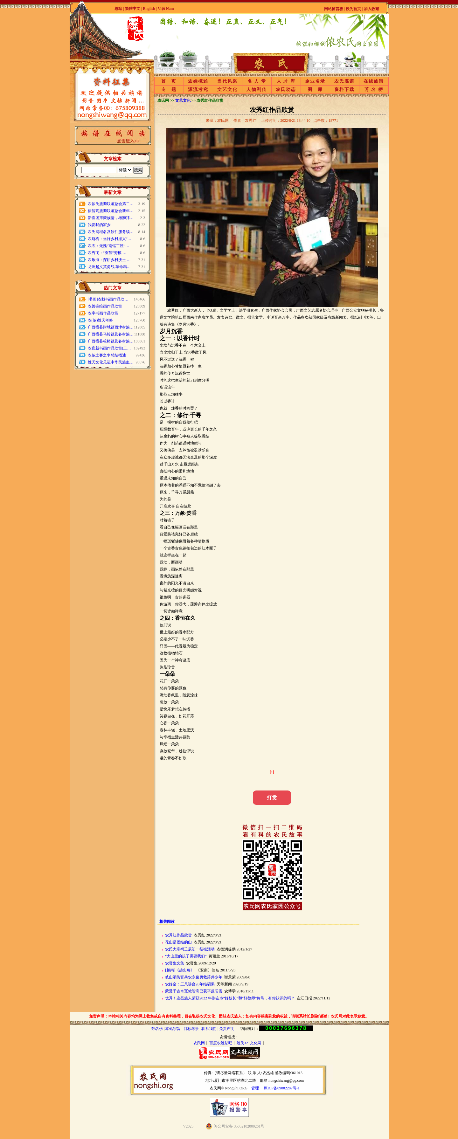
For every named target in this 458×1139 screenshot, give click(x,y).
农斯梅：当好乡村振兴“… (109, 239)
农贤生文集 (174, 963)
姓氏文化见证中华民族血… (111, 362)
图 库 (315, 89)
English (149, 8)
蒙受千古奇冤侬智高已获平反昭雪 (193, 991)
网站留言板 (333, 9)
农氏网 (199, 1043)
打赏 (272, 797)
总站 (118, 8)
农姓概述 (198, 81)
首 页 (169, 81)
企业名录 (315, 81)
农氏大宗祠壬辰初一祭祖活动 (190, 949)
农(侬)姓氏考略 (100, 320)
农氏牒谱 (344, 81)
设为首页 (353, 9)
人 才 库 (286, 81)
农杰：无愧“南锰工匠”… (108, 246)
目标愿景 (191, 1028)
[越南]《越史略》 (179, 970)
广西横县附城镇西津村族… (111, 327)
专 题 (169, 89)
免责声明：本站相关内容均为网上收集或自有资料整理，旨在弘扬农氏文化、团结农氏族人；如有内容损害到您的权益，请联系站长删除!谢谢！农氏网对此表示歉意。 (229, 1016)
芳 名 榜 (373, 89)
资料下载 (344, 89)
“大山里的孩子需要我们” (186, 956)
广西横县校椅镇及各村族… (111, 341)
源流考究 (198, 89)
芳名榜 (157, 1028)
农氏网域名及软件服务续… (111, 232)
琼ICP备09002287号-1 (282, 1088)
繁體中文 (132, 8)
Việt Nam (166, 8)
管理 (255, 1088)
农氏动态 (286, 89)
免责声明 (226, 1028)
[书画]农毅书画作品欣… (108, 299)
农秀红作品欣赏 (178, 935)
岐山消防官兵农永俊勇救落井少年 (193, 977)
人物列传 (256, 89)
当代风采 (227, 81)
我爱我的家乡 (99, 225)
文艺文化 (227, 89)
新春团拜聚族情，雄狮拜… (111, 218)
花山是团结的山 (178, 942)
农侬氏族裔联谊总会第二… (111, 204)
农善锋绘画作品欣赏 (105, 306)
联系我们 (209, 1028)
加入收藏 (371, 9)
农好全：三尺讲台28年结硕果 (190, 984)
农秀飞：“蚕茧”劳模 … (107, 253)
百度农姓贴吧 (220, 1043)
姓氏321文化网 (249, 1043)
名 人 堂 (256, 81)
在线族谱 (374, 81)
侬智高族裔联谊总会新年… (111, 211)
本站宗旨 (173, 1028)
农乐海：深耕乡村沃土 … (109, 260)
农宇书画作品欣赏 (103, 313)
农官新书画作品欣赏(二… (109, 348)
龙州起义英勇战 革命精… (109, 267)
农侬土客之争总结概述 (107, 355)
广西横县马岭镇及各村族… (111, 334)
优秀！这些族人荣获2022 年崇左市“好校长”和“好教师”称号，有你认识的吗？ (230, 998)
